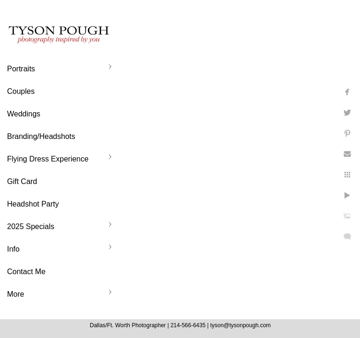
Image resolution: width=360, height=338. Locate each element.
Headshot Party (33, 204)
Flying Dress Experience (47, 159)
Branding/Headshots (41, 136)
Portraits (21, 69)
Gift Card (22, 181)
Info (13, 249)
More (15, 294)
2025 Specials (31, 226)
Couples (21, 91)
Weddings (23, 114)
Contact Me (26, 272)
